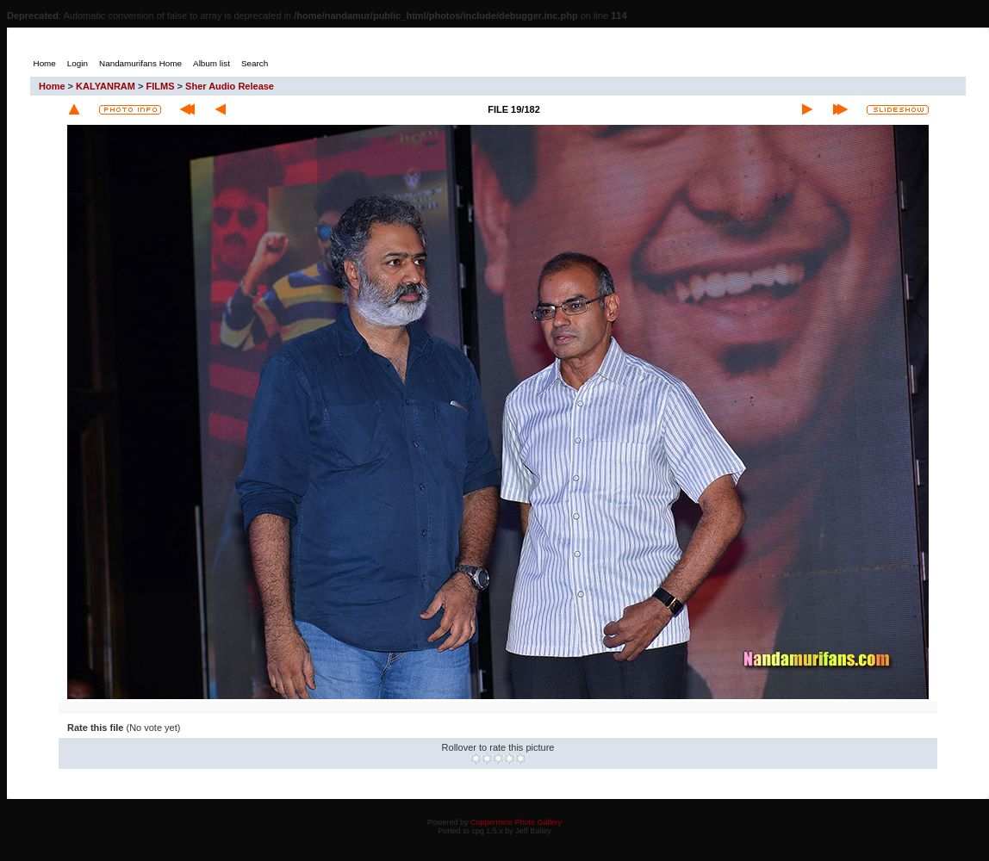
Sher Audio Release (229, 86)
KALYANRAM (105, 86)
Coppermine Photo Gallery (516, 822)
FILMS (160, 86)
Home (52, 86)
